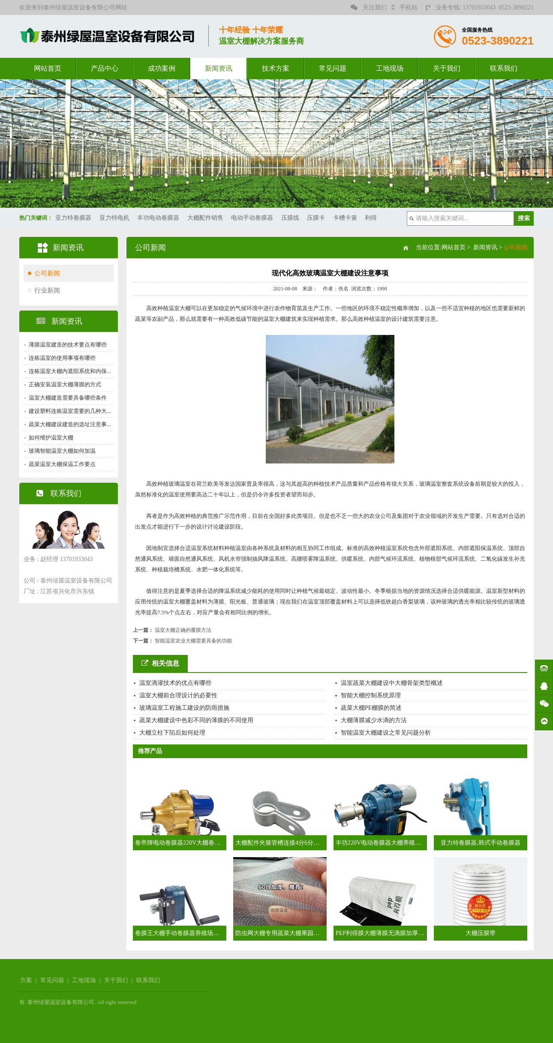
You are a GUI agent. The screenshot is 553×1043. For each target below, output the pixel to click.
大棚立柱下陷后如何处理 (172, 732)
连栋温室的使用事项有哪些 (60, 358)
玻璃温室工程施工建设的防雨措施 (184, 708)
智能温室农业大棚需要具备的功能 (193, 641)
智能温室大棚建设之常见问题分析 (386, 732)
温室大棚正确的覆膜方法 (183, 630)
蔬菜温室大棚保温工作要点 (60, 464)
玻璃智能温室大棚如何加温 (60, 451)
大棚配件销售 (205, 218)
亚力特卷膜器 (73, 218)
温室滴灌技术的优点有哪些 (175, 683)
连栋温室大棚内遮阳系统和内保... (68, 371)
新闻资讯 (218, 68)
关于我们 (446, 68)
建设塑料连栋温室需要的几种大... (68, 411)
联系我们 (503, 68)
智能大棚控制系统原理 (371, 695)
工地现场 (389, 68)
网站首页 (47, 68)
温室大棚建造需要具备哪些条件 (66, 397)
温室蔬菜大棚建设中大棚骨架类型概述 (392, 683)
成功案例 (161, 68)
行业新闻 (45, 290)
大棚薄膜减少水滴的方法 (374, 720)
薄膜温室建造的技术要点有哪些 (66, 344)
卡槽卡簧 (345, 218)
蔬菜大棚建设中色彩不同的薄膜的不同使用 (196, 720)
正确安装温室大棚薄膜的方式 (63, 384)
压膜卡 (316, 218)
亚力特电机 (114, 218)
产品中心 (104, 68)
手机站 (405, 7)
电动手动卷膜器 (252, 218)
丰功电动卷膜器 (158, 218)
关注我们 (369, 7)
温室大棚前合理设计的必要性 (178, 695)
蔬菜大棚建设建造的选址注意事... (68, 424)
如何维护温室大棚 (49, 437)
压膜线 (290, 218)
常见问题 (332, 68)
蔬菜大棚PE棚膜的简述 (371, 708)
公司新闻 (45, 273)
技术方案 (275, 68)
